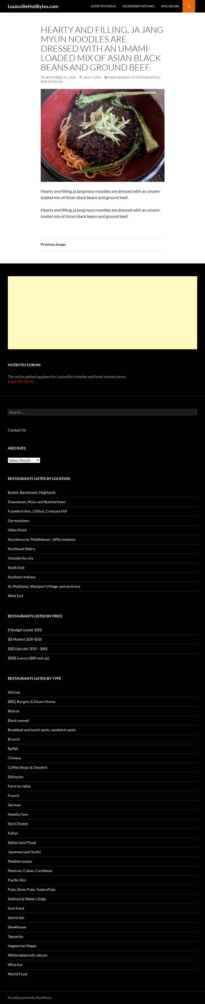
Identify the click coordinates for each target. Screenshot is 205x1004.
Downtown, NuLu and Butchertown (37, 502)
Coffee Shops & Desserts (28, 767)
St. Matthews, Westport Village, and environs (44, 586)
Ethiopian (16, 776)
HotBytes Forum (103, 6)
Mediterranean (20, 861)
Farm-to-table (19, 786)
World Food (17, 974)
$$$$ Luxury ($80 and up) (28, 658)
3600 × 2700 (92, 77)
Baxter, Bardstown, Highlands (32, 492)
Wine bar (15, 964)
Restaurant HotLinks (138, 6)
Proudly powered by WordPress (29, 998)
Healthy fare (18, 814)
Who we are (170, 6)
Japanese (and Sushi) (24, 852)
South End (16, 567)
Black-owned (18, 720)
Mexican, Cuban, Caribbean (30, 870)
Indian (13, 833)
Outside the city (20, 558)
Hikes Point (17, 530)
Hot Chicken (18, 823)
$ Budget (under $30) (25, 630)
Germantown (18, 520)
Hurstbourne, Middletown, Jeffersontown (41, 539)
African (14, 692)
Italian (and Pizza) (22, 842)
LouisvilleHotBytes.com (33, 6)
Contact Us (17, 430)
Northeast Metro (21, 548)
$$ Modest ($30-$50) (25, 639)
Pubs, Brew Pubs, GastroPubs (32, 889)
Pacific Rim (17, 880)
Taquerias (15, 936)
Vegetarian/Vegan (22, 945)
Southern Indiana (22, 577)
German (14, 805)
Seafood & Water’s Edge (27, 899)
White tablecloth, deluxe (27, 955)
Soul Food (16, 908)
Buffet (13, 748)
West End (15, 595)
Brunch (14, 739)
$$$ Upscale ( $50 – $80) (28, 648)
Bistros (13, 711)
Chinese (14, 758)
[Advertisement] (102, 312)
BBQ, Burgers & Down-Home (31, 701)
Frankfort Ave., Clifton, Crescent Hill (37, 511)
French (13, 795)
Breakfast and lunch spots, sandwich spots (42, 730)
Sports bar (16, 917)
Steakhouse (17, 927)
